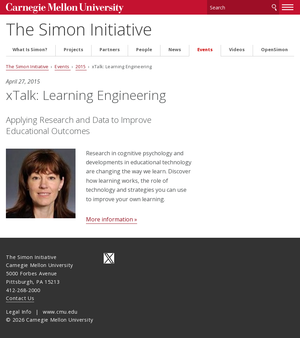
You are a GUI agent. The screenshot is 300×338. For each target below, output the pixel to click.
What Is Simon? (30, 48)
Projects (73, 48)
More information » (111, 218)
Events (205, 48)
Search (274, 7)
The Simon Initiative (79, 28)
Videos (237, 48)
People (144, 48)
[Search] (243, 7)
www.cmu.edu (60, 310)
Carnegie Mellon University (58, 7)
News (174, 48)
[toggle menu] (288, 6)
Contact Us (20, 297)
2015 (81, 65)
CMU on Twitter (109, 257)
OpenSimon (274, 48)
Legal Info (18, 310)
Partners (110, 48)
